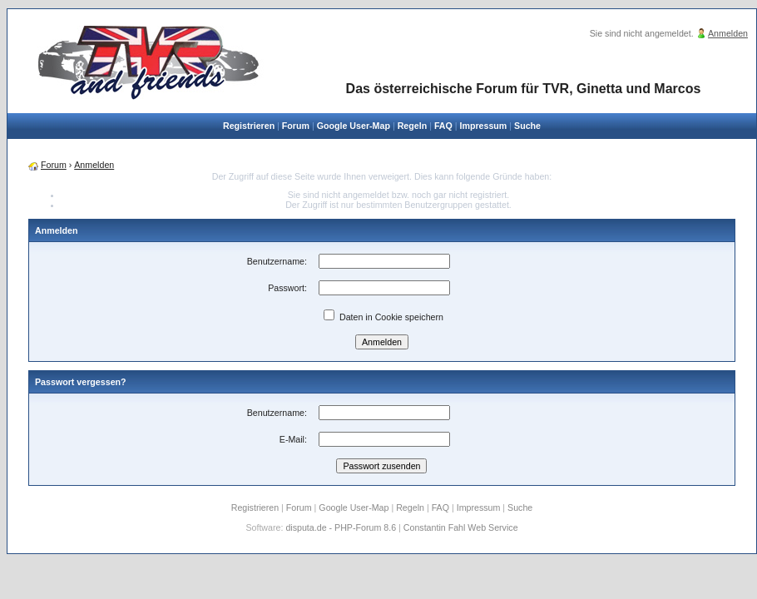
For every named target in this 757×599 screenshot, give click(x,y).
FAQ (443, 126)
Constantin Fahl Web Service (460, 527)
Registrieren (249, 126)
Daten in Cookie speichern (383, 317)
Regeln (413, 126)
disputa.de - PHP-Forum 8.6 (340, 527)
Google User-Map (353, 126)
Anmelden (728, 33)
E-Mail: (293, 439)
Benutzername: (277, 261)
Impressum (483, 126)
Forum (295, 126)
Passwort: (287, 288)
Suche (527, 126)
